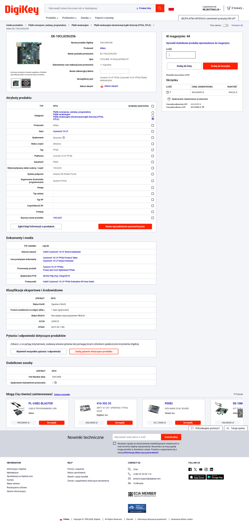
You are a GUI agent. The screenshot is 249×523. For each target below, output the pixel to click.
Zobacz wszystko (62, 394)
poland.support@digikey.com (144, 479)
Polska (64, 519)
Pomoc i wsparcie (75, 469)
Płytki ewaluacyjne (80, 25)
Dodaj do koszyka (220, 66)
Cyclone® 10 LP (60, 131)
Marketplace (12, 472)
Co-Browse (135, 483)
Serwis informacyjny (16, 491)
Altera (102, 48)
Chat (133, 469)
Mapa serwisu (13, 483)
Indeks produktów (14, 25)
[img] (21, 10)
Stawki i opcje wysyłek (77, 476)
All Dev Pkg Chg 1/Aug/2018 (56, 276)
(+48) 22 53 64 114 (139, 474)
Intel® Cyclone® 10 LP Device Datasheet (62, 252)
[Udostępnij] (237, 25)
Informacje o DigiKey (16, 469)
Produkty (51, 17)
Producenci (68, 17)
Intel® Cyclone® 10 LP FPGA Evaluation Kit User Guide (68, 281)
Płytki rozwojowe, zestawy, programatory (47, 25)
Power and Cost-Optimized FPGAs (59, 270)
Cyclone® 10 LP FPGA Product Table (60, 258)
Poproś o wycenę (104, 17)
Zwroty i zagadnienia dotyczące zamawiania (88, 481)
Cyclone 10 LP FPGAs (53, 267)
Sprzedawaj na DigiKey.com (20, 476)
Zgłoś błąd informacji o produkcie (36, 226)
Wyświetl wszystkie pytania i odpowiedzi (38, 351)
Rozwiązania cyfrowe (17, 487)
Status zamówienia (76, 472)
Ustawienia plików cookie (182, 519)
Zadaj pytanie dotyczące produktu (93, 351)
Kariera (10, 480)
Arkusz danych (109, 86)
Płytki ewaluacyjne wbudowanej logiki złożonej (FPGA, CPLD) (122, 25)
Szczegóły (52, 423)
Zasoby (85, 17)
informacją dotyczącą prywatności (141, 452)
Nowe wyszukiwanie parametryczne (125, 226)
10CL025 (57, 218)
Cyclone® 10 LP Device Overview (58, 261)
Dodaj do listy (184, 66)
